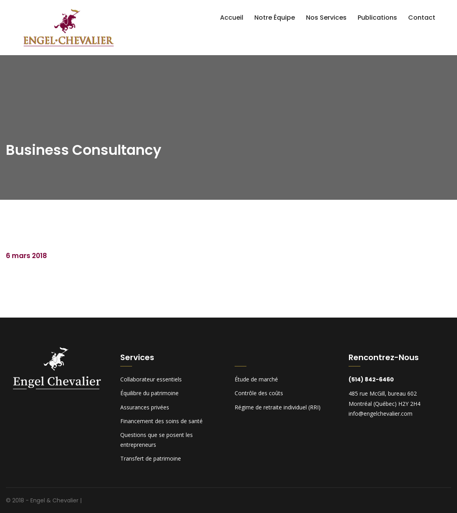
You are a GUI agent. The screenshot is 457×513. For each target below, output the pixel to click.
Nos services (326, 17)
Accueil (231, 17)
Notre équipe (274, 17)
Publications (377, 17)
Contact (421, 17)
